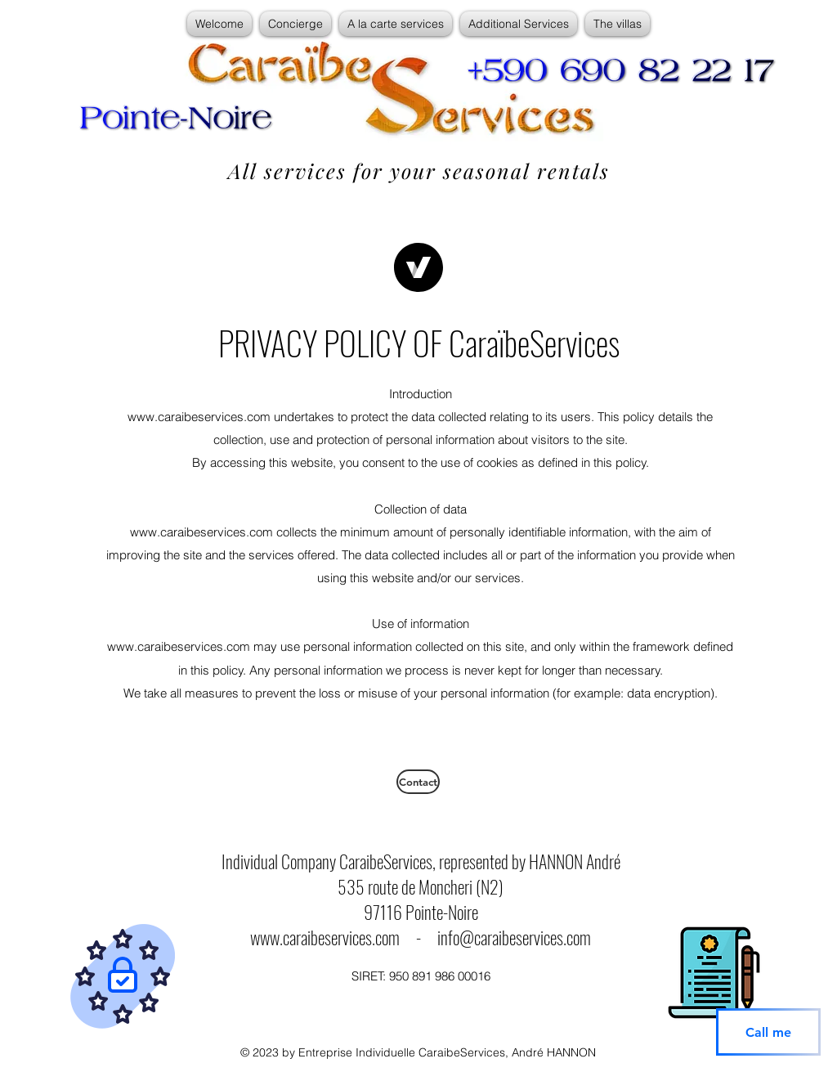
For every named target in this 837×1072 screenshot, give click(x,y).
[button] (295, 23)
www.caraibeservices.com (325, 937)
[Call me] (768, 1032)
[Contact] (418, 781)
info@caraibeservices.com (514, 937)
